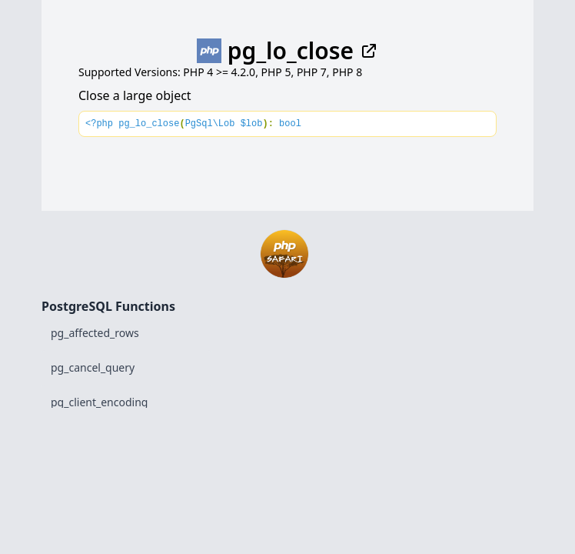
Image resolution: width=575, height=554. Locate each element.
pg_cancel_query (93, 367)
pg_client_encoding (99, 402)
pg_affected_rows (95, 332)
